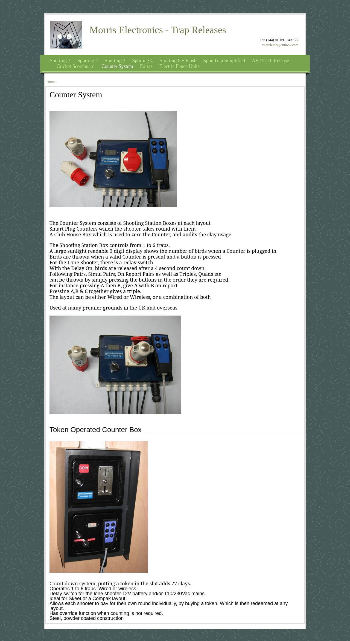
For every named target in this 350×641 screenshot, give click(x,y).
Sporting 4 (142, 60)
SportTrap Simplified (224, 60)
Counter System (117, 66)
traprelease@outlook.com (280, 45)
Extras (146, 66)
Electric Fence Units (179, 66)
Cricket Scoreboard (76, 66)
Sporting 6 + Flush (178, 60)
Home (51, 82)
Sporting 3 (115, 60)
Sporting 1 (60, 60)
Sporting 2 (87, 60)
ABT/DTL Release (270, 60)
